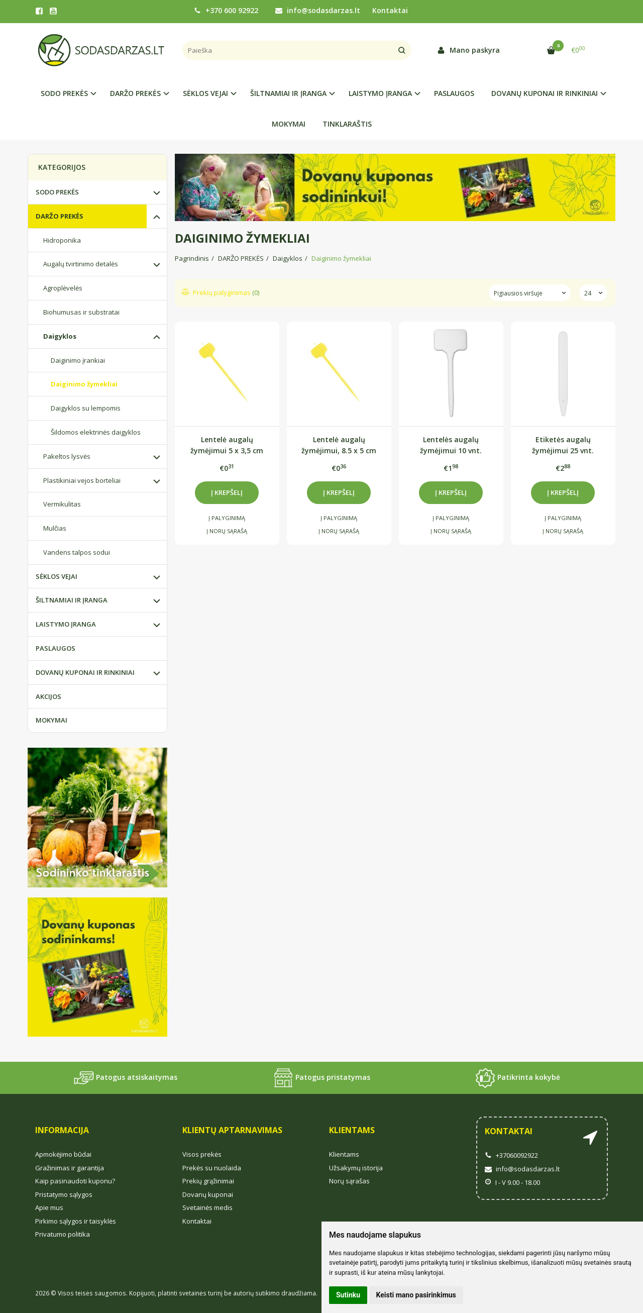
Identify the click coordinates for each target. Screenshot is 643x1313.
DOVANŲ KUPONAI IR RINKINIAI (85, 672)
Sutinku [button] (348, 1295)
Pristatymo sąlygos (63, 1194)
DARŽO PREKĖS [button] (135, 93)
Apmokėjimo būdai (63, 1154)
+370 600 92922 (226, 10)
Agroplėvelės (62, 287)
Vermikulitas (62, 504)
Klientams (352, 1130)
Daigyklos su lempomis (86, 408)
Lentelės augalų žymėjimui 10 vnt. (451, 445)
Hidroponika (62, 240)
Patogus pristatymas (321, 1078)
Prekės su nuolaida (211, 1167)
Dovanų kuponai (207, 1194)
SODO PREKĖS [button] (64, 93)
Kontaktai (390, 10)
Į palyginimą (226, 518)
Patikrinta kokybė (517, 1078)
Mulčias (54, 528)
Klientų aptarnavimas (232, 1130)
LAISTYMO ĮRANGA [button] (380, 93)
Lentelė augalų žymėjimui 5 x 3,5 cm (226, 445)
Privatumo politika (62, 1234)
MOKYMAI (288, 124)
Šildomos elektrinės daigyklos (96, 432)
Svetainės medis (207, 1207)
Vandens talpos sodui (76, 552)
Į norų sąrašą (226, 531)
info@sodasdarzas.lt (317, 10)
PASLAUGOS (454, 93)
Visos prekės (202, 1154)
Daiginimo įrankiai (78, 360)
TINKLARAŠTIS (347, 124)
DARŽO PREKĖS (59, 216)
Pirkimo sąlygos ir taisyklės (75, 1221)
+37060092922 (511, 1155)
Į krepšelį (227, 492)
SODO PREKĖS (57, 191)
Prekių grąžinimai (208, 1180)
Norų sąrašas (349, 1180)
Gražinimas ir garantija (69, 1167)
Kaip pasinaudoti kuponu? (75, 1180)
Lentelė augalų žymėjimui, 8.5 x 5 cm (338, 445)
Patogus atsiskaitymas (125, 1078)
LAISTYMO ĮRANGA (66, 624)
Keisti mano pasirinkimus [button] (416, 1295)
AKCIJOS (48, 696)
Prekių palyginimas (220, 292)
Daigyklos (59, 336)
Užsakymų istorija (356, 1167)
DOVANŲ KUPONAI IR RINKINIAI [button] (544, 93)
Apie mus (49, 1207)
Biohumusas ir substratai (81, 312)
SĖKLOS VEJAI (56, 576)
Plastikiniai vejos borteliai (82, 480)
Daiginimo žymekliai (84, 383)
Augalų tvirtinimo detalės (80, 263)
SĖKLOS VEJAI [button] (205, 93)
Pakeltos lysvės (66, 456)
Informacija (62, 1130)
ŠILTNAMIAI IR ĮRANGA (72, 599)
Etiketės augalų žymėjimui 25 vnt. (563, 445)
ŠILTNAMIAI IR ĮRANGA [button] (288, 93)
